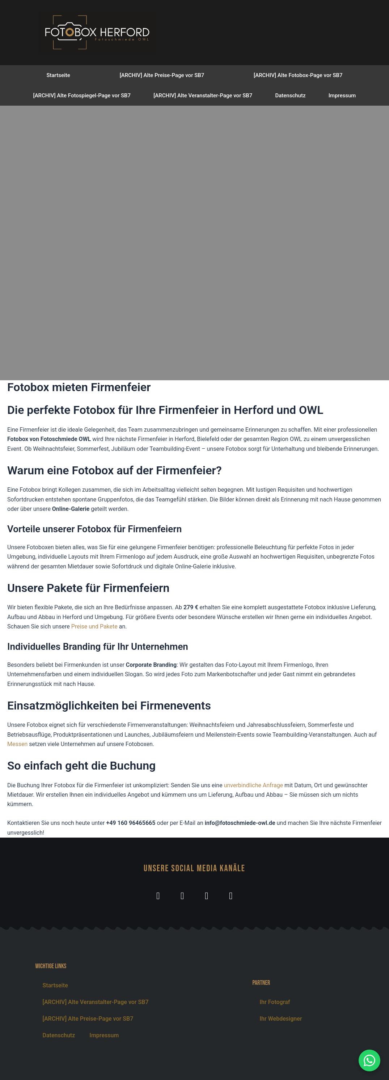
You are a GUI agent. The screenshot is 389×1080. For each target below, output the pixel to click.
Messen (17, 744)
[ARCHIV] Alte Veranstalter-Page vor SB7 (202, 95)
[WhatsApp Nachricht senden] (369, 1060)
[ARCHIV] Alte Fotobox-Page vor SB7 (298, 75)
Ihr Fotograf (274, 1002)
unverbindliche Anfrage (253, 785)
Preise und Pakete (94, 626)
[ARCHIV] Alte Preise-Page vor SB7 (162, 75)
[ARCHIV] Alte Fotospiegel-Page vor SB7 (82, 95)
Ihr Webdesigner (280, 1018)
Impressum (342, 95)
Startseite (58, 75)
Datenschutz (290, 95)
